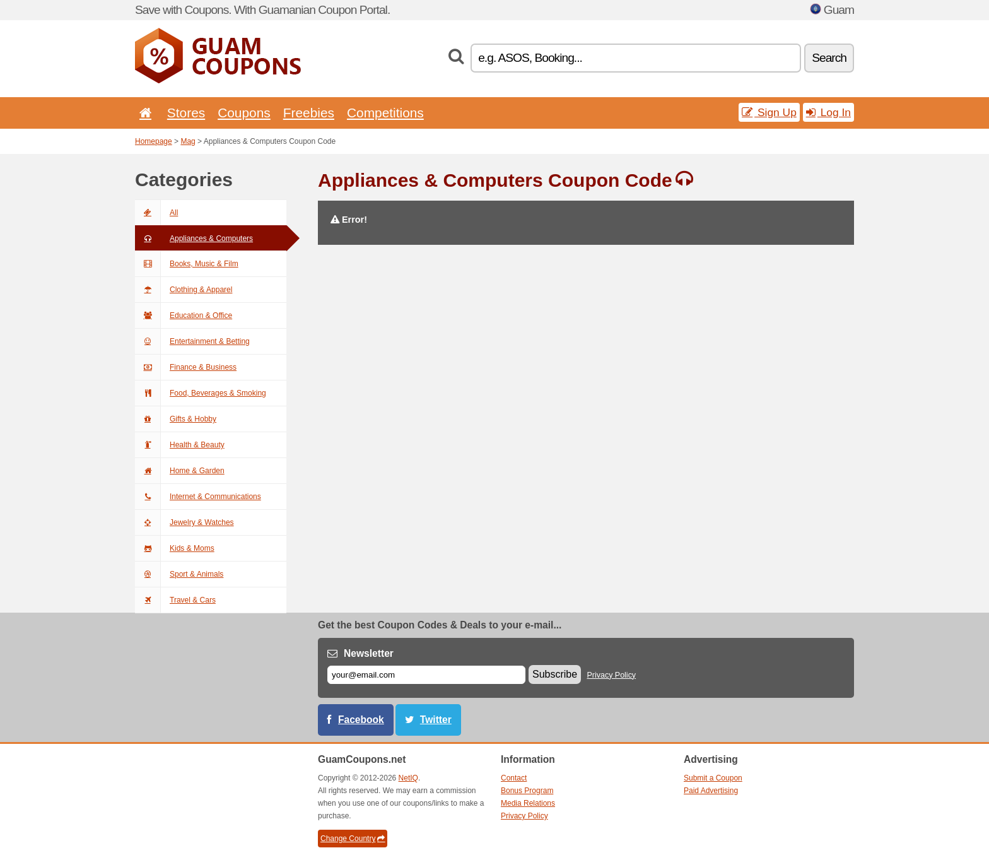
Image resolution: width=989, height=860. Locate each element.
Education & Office (183, 315)
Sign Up (769, 112)
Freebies (308, 112)
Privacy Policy (611, 675)
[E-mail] (426, 675)
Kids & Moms (174, 548)
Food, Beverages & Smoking (200, 393)
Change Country (352, 838)
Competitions (385, 112)
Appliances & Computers (194, 238)
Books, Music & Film (186, 263)
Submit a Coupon (713, 778)
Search (829, 57)
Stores (186, 112)
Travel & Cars (175, 600)
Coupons (244, 112)
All (156, 212)
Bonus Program (527, 790)
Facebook (361, 719)
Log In (828, 112)
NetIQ (408, 778)
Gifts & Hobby (175, 419)
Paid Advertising (711, 790)
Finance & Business (186, 367)
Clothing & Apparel (183, 289)
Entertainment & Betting (192, 341)
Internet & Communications (198, 496)
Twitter (436, 719)
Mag (187, 141)
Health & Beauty (180, 444)
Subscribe (554, 674)
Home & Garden (180, 470)
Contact (514, 778)
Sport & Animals (179, 574)
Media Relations (528, 803)
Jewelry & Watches (184, 522)
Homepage (153, 141)
